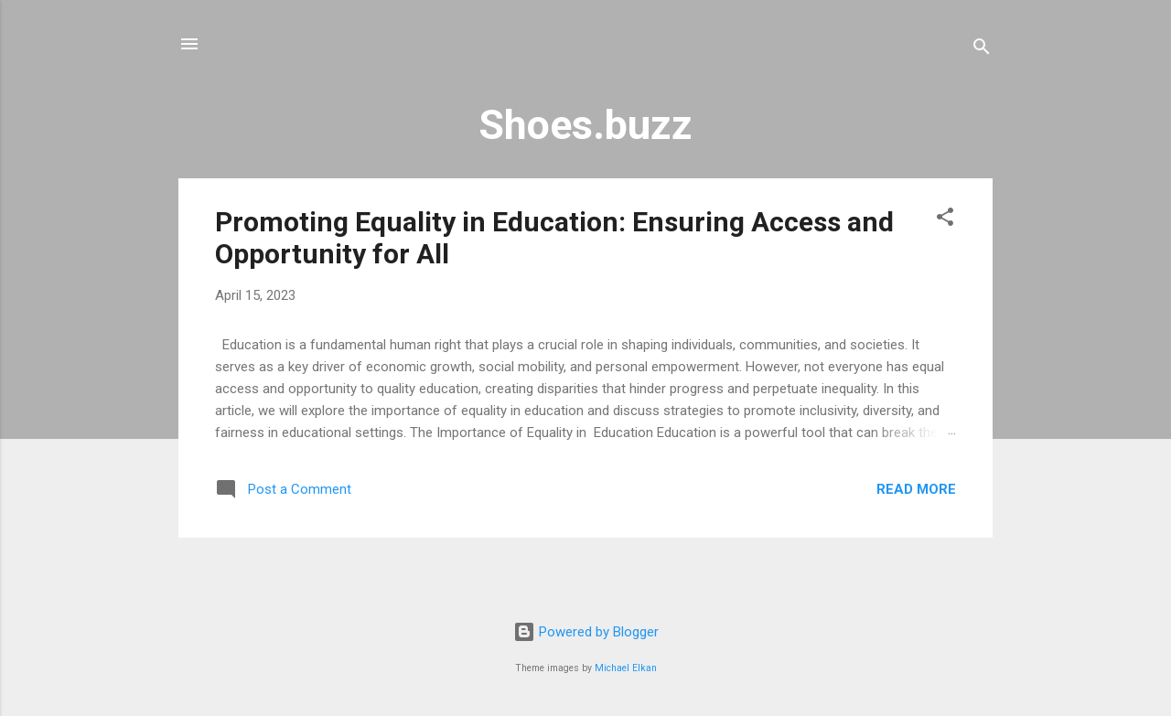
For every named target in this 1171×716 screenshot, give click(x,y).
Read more (916, 489)
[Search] (982, 50)
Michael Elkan (626, 668)
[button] (945, 220)
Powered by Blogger (586, 632)
